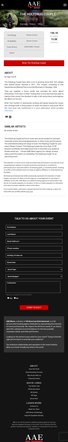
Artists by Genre (34, 389)
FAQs (40, 24)
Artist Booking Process (34, 372)
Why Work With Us (34, 375)
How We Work (34, 369)
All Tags (34, 395)
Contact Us (34, 406)
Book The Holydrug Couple (34, 63)
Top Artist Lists (34, 386)
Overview (23, 24)
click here (29, 191)
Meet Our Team (34, 409)
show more (8, 111)
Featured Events (34, 378)
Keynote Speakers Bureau (34, 415)
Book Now (34, 399)
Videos (33, 24)
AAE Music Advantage (34, 412)
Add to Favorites (27, 19)
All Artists (34, 392)
